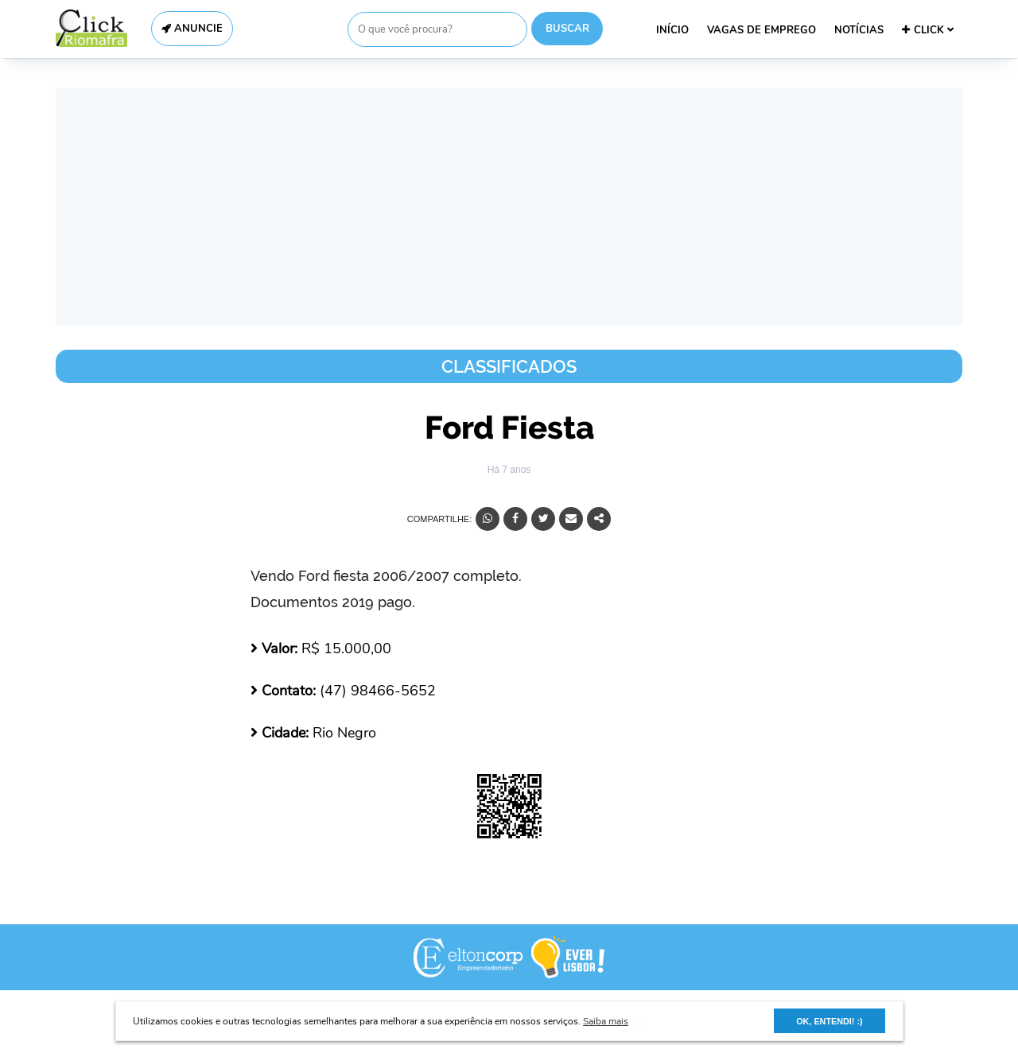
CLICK (928, 30)
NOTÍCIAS (859, 30)
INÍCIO (672, 30)
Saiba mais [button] (605, 1021)
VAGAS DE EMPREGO (761, 30)
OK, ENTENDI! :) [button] (829, 1021)
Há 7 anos (509, 469)
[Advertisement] (509, 206)
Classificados (509, 366)
